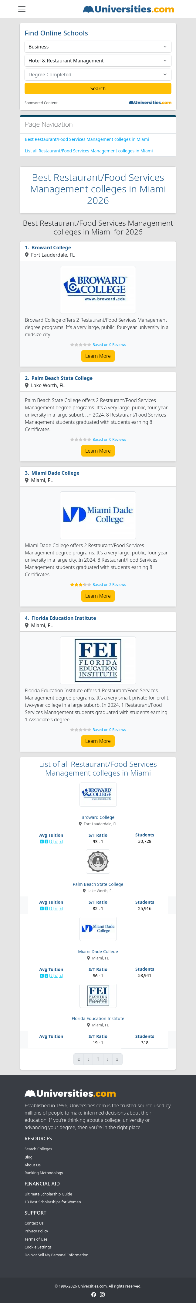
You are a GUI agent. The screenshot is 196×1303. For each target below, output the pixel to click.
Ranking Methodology (44, 1172)
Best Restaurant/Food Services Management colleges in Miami (87, 139)
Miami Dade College (55, 473)
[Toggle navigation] (21, 9)
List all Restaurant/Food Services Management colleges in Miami (89, 151)
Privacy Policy (36, 1231)
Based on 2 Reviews (109, 584)
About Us (33, 1165)
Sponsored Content (41, 103)
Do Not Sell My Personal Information (56, 1255)
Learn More (98, 356)
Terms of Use (36, 1239)
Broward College (51, 247)
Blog (28, 1157)
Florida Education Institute (64, 618)
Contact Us (34, 1223)
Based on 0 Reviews (109, 344)
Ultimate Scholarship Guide (48, 1194)
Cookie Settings (38, 1247)
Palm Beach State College (62, 378)
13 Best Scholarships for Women (53, 1202)
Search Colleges (38, 1149)
